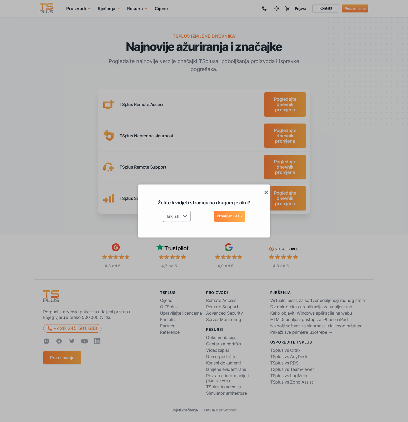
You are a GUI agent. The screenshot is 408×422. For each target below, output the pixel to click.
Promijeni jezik (229, 216)
